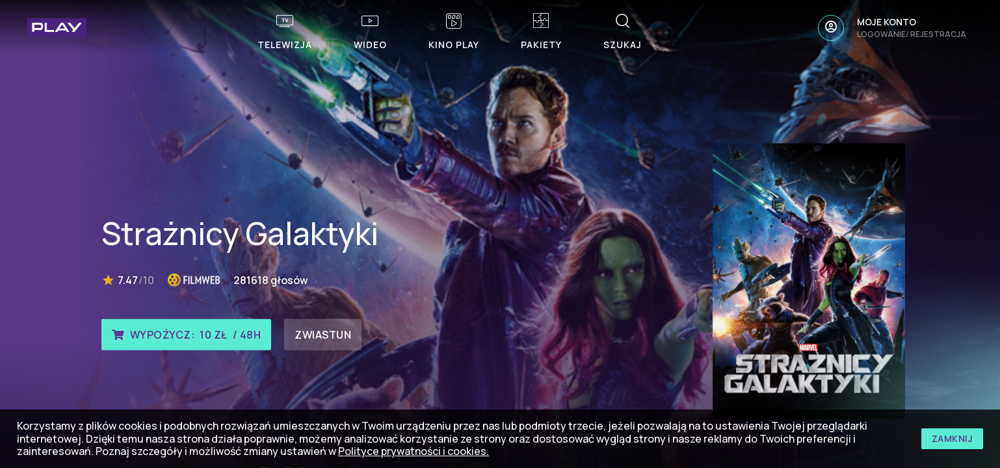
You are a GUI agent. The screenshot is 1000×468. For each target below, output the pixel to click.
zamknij (952, 438)
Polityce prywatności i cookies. (413, 451)
